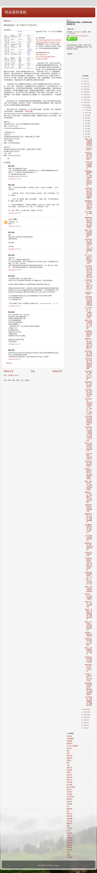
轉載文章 (69, 823)
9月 (86, 115)
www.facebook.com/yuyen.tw (79, 36)
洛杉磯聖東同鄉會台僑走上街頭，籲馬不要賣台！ (88, 529)
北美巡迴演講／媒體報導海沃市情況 (88, 464)
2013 (85, 94)
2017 (85, 84)
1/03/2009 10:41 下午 (14, 179)
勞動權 (69, 855)
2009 (85, 105)
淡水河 (69, 830)
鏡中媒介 (69, 748)
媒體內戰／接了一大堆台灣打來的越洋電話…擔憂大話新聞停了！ (88, 343)
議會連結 (69, 845)
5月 (86, 126)
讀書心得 (69, 767)
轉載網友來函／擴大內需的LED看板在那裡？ (89, 546)
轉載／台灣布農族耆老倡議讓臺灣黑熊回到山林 (88, 142)
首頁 (33, 371)
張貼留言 (9, 363)
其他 (68, 835)
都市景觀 (69, 770)
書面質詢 (69, 799)
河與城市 (69, 847)
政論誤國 (69, 818)
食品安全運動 (71, 787)
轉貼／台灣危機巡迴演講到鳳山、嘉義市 (88, 651)
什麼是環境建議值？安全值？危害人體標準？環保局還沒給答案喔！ (88, 564)
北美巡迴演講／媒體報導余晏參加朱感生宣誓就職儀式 (88, 420)
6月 (86, 123)
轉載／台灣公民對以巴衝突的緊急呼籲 (88, 589)
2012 (85, 97)
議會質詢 (69, 743)
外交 (68, 806)
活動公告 (69, 775)
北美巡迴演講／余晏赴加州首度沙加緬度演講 (88, 393)
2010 (85, 102)
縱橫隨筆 (69, 758)
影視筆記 (69, 801)
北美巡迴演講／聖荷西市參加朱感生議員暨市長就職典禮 (88, 301)
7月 (86, 121)
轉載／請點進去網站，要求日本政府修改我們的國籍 (88, 485)
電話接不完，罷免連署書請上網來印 (88, 596)
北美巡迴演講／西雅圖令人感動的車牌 (88, 353)
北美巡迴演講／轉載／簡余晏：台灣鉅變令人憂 (88, 375)
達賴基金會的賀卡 (88, 293)
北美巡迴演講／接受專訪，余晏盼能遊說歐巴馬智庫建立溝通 (88, 363)
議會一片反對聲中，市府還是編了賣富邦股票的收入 (88, 626)
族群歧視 (69, 777)
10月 (87, 113)
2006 (85, 714)
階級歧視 (69, 842)
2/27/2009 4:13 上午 (14, 344)
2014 (85, 92)
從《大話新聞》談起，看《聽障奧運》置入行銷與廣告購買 (88, 312)
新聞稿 (69, 772)
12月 (87, 107)
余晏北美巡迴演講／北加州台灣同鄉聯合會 (88, 508)
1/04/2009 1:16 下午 (14, 226)
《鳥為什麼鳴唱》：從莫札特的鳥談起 (88, 456)
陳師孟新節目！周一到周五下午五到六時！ (88, 668)
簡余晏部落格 (15, 12)
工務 (68, 765)
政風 (68, 826)
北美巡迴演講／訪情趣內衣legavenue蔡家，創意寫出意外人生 (89, 285)
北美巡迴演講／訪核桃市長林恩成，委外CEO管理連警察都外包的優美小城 (88, 271)
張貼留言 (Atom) (13, 375)
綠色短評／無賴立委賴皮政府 (88, 634)
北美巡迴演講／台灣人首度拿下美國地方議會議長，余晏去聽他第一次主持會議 (88, 433)
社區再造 (69, 840)
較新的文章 (8, 371)
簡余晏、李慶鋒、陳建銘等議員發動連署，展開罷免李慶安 (88, 614)
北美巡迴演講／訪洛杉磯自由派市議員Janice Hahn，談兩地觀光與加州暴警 (88, 246)
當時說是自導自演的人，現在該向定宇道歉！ (88, 642)
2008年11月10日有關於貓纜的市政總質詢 (88, 165)
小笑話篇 (69, 828)
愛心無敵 (69, 784)
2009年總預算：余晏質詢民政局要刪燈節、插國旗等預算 (88, 701)
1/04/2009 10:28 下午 (14, 270)
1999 (85, 728)
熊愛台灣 (69, 813)
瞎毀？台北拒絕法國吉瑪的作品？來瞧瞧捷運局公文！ (88, 447)
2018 (85, 81)
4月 (86, 128)
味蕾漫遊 (69, 833)
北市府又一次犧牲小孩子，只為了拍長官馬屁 (88, 677)
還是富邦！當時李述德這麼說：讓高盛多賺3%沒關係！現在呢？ (89, 473)
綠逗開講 (69, 857)
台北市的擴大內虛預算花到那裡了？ (88, 538)
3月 (86, 131)
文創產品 (69, 838)
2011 (85, 100)
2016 (85, 86)
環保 (68, 763)
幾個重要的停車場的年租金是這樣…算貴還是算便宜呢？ (88, 205)
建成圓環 (69, 816)
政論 (68, 750)
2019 (85, 78)
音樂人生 (69, 789)
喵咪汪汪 (69, 780)
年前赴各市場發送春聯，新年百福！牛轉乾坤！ (88, 156)
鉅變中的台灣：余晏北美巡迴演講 (88, 604)
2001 (85, 722)
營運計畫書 (29, 111)
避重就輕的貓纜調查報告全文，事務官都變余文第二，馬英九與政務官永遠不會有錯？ (88, 178)
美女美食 (69, 821)
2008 (85, 709)
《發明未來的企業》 (88, 149)
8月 (86, 118)
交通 (68, 753)
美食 (68, 852)
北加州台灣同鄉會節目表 (88, 554)
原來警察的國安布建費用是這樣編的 (88, 333)
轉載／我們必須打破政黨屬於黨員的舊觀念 (88, 233)
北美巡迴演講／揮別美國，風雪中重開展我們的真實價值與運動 (88, 193)
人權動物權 (70, 738)
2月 (86, 134)
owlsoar (10, 219)
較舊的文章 (57, 371)
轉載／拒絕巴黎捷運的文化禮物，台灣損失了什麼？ (88, 324)
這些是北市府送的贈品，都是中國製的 (88, 659)
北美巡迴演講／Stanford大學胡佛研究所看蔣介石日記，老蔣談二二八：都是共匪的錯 (89, 406)
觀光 (68, 811)
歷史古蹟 (69, 755)
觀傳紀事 (69, 809)
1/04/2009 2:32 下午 (14, 249)
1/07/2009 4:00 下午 (14, 306)
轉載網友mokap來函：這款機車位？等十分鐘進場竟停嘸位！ (88, 497)
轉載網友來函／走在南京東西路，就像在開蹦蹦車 (88, 518)
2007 (85, 712)
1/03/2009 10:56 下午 (14, 213)
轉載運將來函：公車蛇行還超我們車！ (88, 384)
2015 (85, 89)
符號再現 (69, 792)
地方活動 (69, 782)
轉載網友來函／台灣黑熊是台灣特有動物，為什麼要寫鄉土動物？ (88, 222)
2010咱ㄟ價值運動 (72, 746)
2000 (85, 725)
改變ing (69, 760)
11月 (87, 110)
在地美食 (69, 794)
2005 (85, 717)
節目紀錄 (69, 736)
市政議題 (69, 741)
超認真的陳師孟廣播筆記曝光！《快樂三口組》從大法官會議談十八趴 (88, 578)
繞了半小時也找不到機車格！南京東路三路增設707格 (88, 259)
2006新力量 (70, 797)
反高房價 (69, 850)
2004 (85, 720)
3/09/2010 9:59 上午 (14, 359)
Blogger (56, 865)
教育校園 (69, 804)
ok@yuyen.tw (78, 32)
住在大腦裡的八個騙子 (88, 213)
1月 (86, 136)
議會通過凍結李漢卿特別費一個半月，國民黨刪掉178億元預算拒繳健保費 (89, 688)
